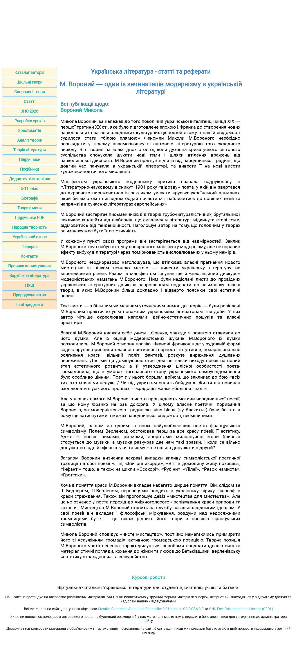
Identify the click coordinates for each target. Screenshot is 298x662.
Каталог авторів (29, 72)
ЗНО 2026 (29, 111)
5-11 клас (29, 188)
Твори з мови (29, 208)
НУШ (29, 285)
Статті (29, 101)
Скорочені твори (29, 91)
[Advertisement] (149, 32)
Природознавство (29, 295)
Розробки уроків (29, 121)
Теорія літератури (29, 150)
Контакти (29, 256)
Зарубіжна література (29, 275)
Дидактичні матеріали (29, 179)
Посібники (29, 169)
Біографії (29, 198)
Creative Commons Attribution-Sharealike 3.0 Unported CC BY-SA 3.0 (151, 609)
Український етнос (30, 237)
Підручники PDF (29, 217)
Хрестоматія (29, 130)
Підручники (29, 159)
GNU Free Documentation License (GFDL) (241, 609)
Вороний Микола (81, 110)
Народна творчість (29, 227)
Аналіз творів (29, 140)
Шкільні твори (29, 82)
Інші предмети (29, 304)
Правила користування (29, 266)
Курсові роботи (148, 577)
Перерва (30, 246)
